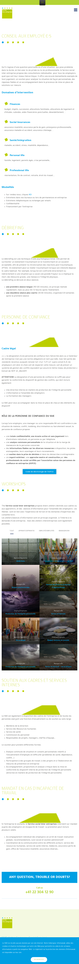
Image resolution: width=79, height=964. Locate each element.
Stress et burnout (58, 614)
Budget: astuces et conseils (58, 640)
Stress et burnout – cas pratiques (58, 667)
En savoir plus (39, 959)
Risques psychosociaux (20, 588)
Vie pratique (20, 640)
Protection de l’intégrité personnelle (21, 614)
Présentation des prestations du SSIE (58, 561)
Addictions (20, 561)
